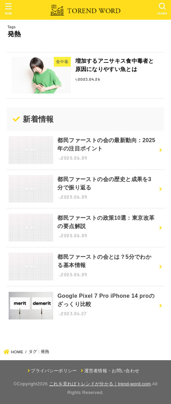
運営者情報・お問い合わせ (112, 370)
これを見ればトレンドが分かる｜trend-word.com (100, 383)
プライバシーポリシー (54, 370)
